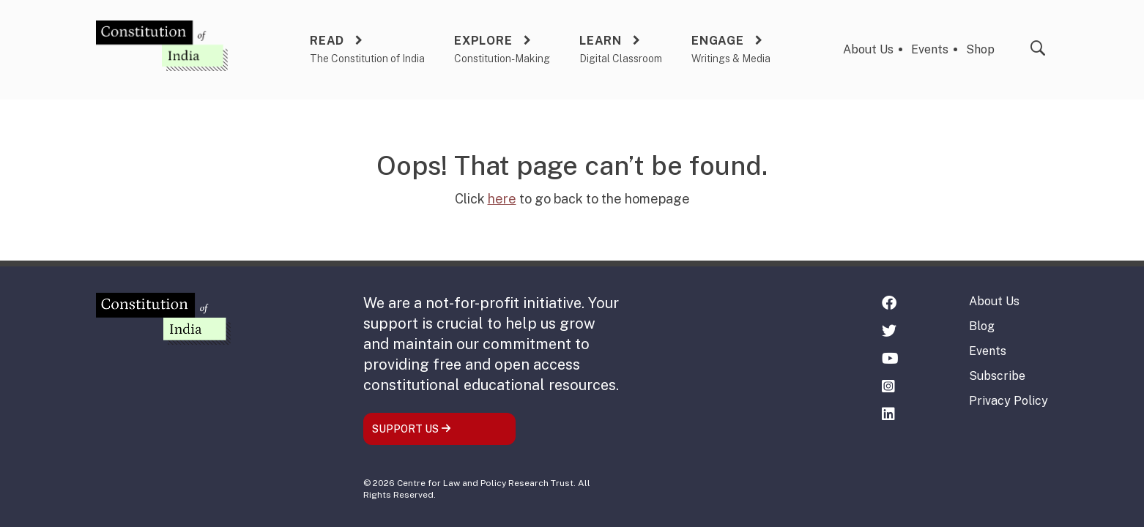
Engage (717, 41)
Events (929, 49)
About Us (868, 49)
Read (327, 41)
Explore (483, 41)
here (502, 198)
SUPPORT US (411, 429)
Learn (600, 41)
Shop (980, 49)
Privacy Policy (1008, 401)
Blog (982, 326)
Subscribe (997, 376)
